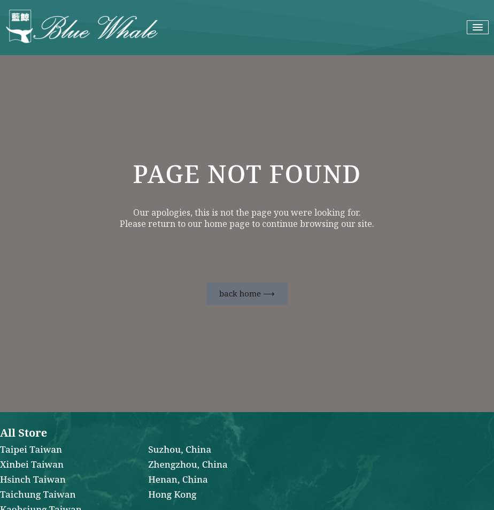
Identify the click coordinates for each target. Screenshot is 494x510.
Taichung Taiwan (37, 495)
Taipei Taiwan (31, 450)
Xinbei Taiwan (32, 465)
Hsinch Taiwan (33, 480)
